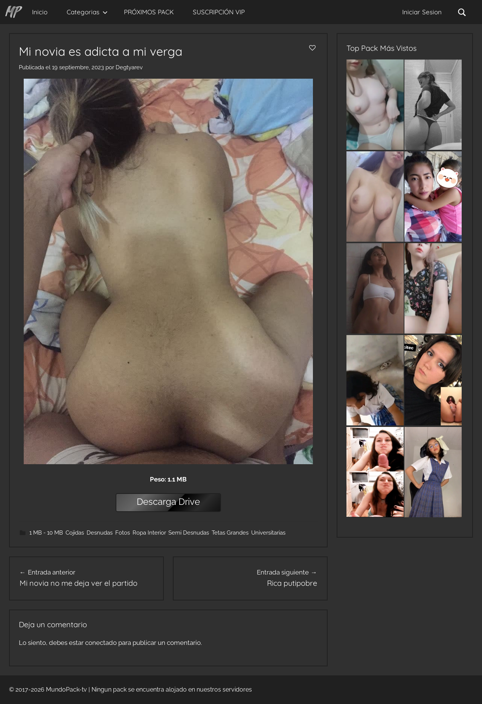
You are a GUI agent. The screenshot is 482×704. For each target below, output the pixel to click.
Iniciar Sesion (422, 12)
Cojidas (75, 532)
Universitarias (268, 532)
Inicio (39, 12)
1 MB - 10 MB (46, 532)
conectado (101, 642)
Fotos (122, 532)
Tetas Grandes (230, 532)
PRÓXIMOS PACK (149, 12)
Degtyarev (129, 67)
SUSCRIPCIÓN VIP (219, 12)
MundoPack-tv (66, 689)
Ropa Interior (149, 532)
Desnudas (100, 532)
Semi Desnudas (188, 532)
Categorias (87, 12)
